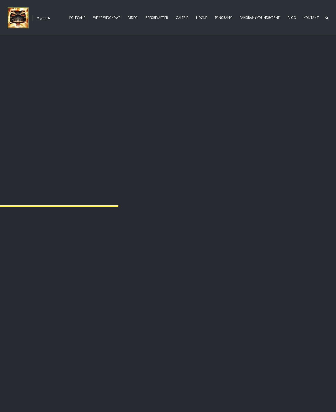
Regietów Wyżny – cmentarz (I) (207, 164)
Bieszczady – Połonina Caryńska (156, 329)
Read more (28, 337)
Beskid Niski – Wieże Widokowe (46, 329)
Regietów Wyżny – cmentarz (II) (48, 164)
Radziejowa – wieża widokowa (260, 329)
